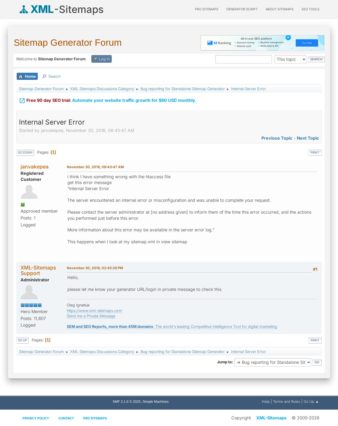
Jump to (224, 362)
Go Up (22, 340)
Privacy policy (35, 418)
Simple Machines (156, 402)
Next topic (308, 138)
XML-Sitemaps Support (38, 270)
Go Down (25, 152)
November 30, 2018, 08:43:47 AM (95, 167)
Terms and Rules (286, 401)
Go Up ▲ (311, 401)
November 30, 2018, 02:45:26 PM (95, 268)
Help (266, 401)
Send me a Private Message (91, 316)
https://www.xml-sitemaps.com (94, 310)
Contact (66, 418)
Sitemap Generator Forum (68, 42)
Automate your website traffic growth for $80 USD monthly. (107, 97)
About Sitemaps (280, 9)
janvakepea (35, 166)
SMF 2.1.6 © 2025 (126, 402)
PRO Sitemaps (206, 9)
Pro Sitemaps (95, 418)
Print (315, 152)
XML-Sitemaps (271, 417)
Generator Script (242, 9)
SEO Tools (311, 9)
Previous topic (276, 138)
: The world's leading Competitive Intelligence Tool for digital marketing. (172, 326)
